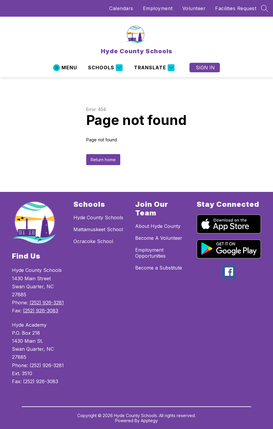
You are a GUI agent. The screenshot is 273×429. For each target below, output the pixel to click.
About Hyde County (158, 226)
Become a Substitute (158, 268)
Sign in (205, 68)
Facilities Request (235, 8)
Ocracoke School (93, 241)
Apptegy (149, 420)
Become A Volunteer (158, 238)
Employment (158, 8)
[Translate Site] (153, 67)
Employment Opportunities (150, 253)
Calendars (121, 8)
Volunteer (194, 8)
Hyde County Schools (98, 217)
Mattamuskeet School (98, 229)
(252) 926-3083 (40, 311)
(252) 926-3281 (47, 303)
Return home (103, 159)
